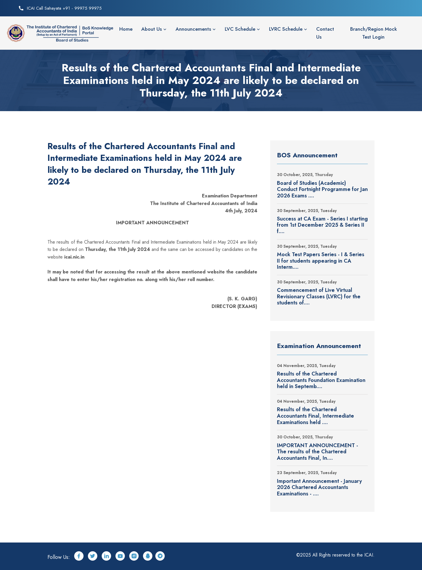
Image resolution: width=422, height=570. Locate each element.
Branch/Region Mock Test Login (373, 32)
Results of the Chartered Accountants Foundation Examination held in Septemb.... (321, 380)
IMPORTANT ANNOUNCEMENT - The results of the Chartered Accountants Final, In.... (317, 451)
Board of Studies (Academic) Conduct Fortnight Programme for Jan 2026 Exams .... (322, 189)
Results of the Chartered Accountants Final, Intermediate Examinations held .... (315, 416)
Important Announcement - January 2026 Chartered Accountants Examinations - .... (319, 487)
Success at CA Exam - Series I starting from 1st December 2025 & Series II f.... (322, 225)
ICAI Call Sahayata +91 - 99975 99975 (64, 8)
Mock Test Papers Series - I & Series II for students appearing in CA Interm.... (320, 261)
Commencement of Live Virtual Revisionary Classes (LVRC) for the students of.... (318, 296)
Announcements (193, 28)
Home (125, 28)
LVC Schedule (240, 28)
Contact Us (325, 32)
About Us (151, 28)
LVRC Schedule (285, 28)
